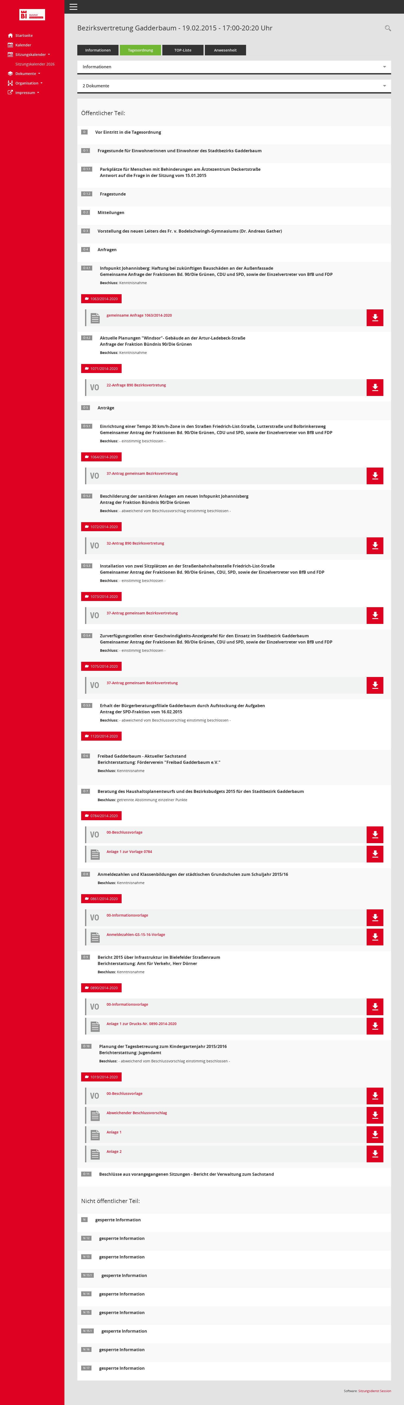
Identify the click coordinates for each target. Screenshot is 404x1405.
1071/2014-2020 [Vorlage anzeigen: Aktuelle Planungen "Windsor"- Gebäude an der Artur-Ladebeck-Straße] (104, 368)
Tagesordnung (140, 50)
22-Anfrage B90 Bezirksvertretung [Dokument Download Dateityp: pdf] (136, 385)
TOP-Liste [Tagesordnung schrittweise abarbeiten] (182, 50)
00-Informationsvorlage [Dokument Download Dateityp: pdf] (127, 915)
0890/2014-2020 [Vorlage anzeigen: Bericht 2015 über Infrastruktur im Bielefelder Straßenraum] (104, 987)
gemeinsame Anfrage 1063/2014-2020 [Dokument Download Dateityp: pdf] (139, 315)
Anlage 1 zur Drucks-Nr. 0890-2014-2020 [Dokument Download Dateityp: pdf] (141, 1024)
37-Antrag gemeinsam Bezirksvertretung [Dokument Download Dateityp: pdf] (142, 473)
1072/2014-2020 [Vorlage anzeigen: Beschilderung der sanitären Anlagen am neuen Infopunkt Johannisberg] (104, 526)
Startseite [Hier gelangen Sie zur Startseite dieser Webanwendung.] (20, 35)
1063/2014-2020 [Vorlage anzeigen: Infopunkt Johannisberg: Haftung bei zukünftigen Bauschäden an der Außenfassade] (104, 298)
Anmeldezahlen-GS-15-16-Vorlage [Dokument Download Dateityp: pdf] (136, 935)
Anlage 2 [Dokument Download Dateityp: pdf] (114, 1151)
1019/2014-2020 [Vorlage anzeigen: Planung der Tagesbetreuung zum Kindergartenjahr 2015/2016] (104, 1076)
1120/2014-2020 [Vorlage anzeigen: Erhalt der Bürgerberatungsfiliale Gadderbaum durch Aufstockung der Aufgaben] (104, 736)
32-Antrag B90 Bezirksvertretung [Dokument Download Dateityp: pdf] (135, 543)
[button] (32, 54)
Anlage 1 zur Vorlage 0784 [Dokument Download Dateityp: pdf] (129, 852)
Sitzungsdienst (374, 1391)
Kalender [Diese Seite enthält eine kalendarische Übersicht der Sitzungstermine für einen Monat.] (19, 44)
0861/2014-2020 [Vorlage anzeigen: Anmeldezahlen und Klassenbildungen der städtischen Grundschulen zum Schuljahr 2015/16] (104, 898)
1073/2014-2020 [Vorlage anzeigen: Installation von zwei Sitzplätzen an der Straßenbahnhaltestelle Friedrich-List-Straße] (104, 596)
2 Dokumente (96, 86)
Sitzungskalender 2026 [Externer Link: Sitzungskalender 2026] (35, 64)
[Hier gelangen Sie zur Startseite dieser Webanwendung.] (32, 14)
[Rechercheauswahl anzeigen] (386, 28)
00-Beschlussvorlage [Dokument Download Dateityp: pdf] (124, 832)
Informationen (98, 50)
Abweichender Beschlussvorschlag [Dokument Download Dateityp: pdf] (137, 1113)
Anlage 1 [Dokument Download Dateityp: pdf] (114, 1132)
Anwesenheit (225, 50)
